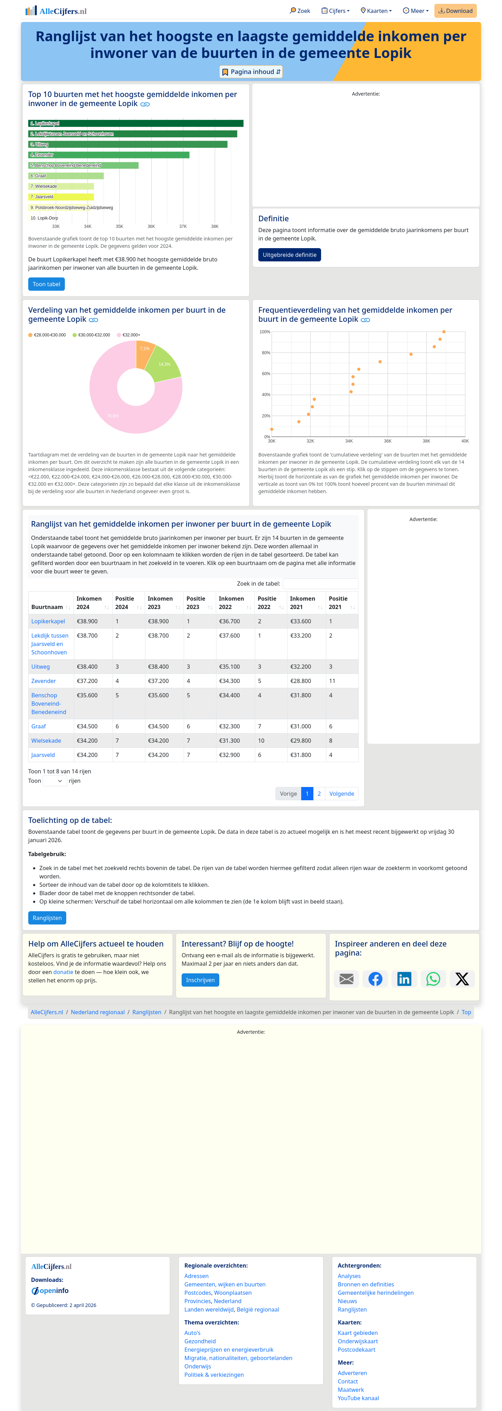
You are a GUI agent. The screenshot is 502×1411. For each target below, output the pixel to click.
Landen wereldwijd (209, 1309)
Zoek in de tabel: (298, 583)
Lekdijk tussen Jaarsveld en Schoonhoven (50, 644)
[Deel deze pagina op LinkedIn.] (404, 979)
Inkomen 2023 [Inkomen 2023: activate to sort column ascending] (160, 603)
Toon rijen (54, 780)
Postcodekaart (356, 1349)
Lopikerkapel (48, 621)
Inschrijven (200, 980)
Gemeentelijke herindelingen (376, 1293)
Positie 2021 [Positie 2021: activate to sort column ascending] (338, 603)
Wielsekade (46, 740)
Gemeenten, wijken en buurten (225, 1284)
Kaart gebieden (358, 1333)
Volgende (341, 793)
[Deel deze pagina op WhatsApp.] (433, 979)
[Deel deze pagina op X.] (462, 979)
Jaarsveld (43, 755)
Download (456, 11)
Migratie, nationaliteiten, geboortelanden (238, 1358)
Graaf (38, 726)
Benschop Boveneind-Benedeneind (48, 703)
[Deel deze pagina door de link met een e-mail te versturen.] (346, 979)
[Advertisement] (366, 152)
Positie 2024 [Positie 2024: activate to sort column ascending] (124, 603)
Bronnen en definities (366, 1284)
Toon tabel (46, 284)
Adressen (196, 1276)
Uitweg (40, 666)
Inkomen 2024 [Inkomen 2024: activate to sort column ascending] (89, 603)
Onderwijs (197, 1366)
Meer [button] (413, 11)
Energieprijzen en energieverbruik (228, 1349)
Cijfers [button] (333, 11)
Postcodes (197, 1293)
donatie (63, 972)
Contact (348, 1381)
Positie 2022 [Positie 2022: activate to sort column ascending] (267, 603)
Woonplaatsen (233, 1293)
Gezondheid (200, 1341)
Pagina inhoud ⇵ (251, 71)
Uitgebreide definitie (290, 255)
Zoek (300, 11)
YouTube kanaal (358, 1398)
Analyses (349, 1276)
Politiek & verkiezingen (214, 1375)
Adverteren (352, 1373)
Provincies (197, 1301)
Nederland (228, 1301)
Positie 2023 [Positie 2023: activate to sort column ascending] (196, 603)
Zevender (43, 681)
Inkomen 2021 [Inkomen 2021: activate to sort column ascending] (302, 603)
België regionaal (258, 1309)
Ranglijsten (47, 918)
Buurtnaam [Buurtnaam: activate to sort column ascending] (47, 607)
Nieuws (347, 1301)
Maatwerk (351, 1390)
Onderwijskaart (358, 1341)
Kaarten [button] (374, 11)
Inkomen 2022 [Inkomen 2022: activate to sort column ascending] (231, 603)
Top (466, 1012)
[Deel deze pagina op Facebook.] (375, 979)
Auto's (192, 1333)
